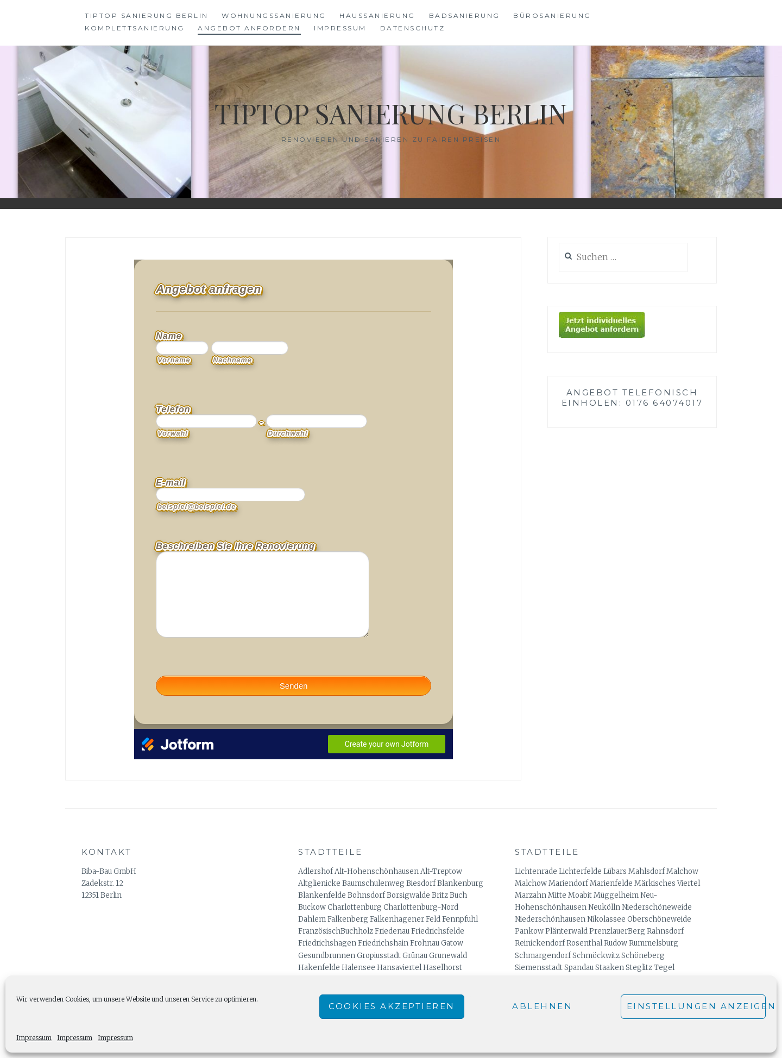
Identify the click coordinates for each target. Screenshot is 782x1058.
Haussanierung (377, 15)
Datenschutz (412, 28)
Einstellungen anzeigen (696, 1006)
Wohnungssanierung (274, 15)
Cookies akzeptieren (392, 1006)
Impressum (34, 1038)
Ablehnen (542, 1006)
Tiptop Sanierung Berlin (147, 15)
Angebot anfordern (249, 28)
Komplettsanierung (135, 28)
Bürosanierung (552, 15)
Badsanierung (464, 15)
